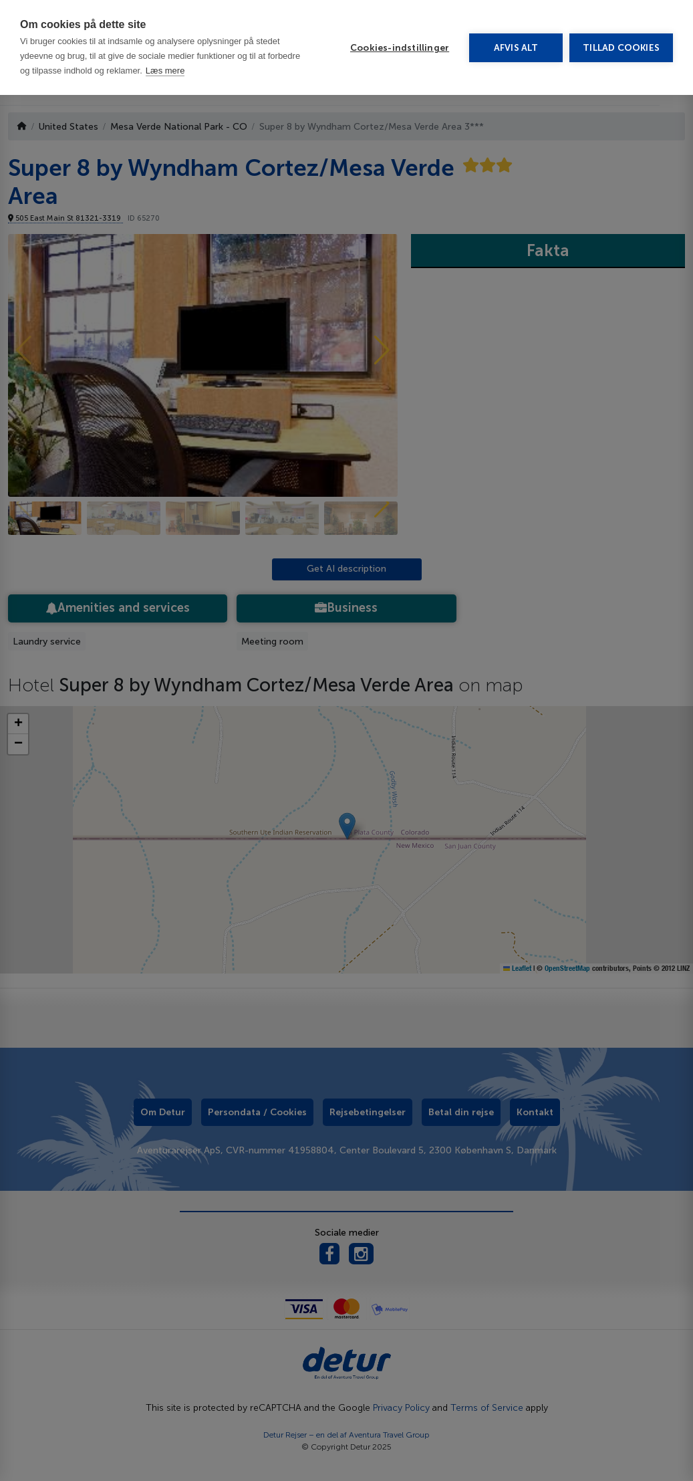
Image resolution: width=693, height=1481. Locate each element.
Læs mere (165, 8)
